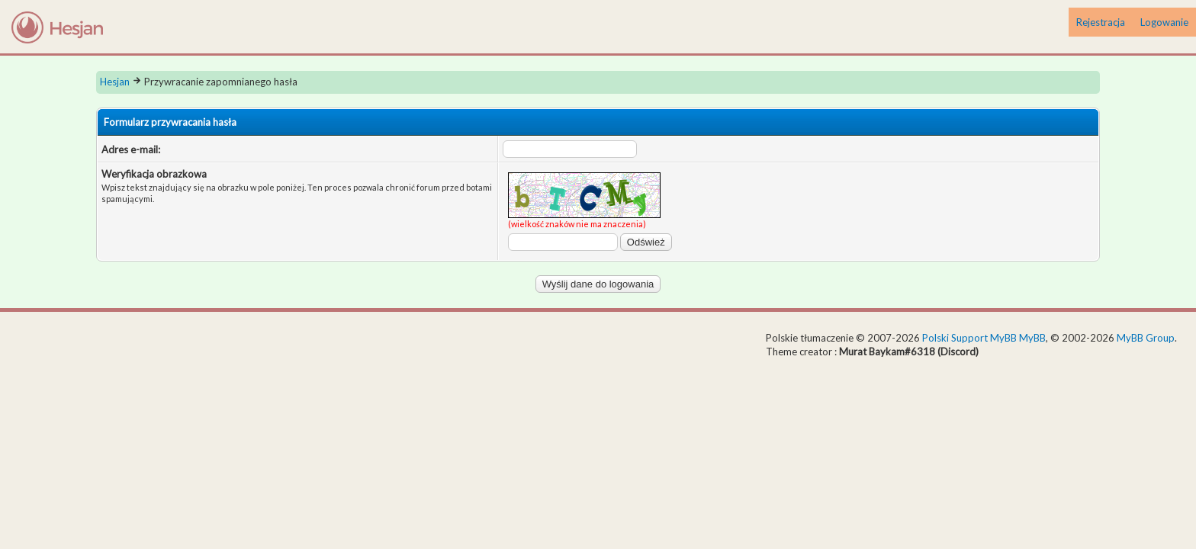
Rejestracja (1100, 22)
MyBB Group (1146, 338)
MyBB (1032, 338)
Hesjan (115, 81)
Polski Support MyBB (969, 338)
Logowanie (1164, 22)
